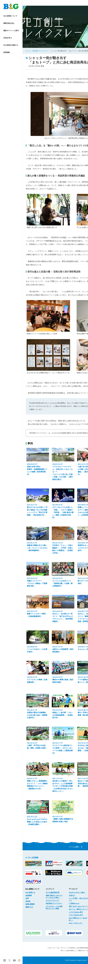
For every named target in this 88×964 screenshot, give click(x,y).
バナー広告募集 (32, 857)
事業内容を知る (8, 23)
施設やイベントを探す (11, 30)
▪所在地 (27, 901)
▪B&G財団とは (30, 892)
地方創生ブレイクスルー (40, 51)
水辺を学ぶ (7, 38)
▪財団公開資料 (30, 904)
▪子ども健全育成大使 (52, 892)
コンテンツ (50, 889)
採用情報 (6, 52)
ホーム (28, 51)
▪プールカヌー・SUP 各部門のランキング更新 (54, 907)
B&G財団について (10, 16)
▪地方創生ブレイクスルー (54, 903)
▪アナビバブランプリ (52, 900)
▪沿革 (27, 898)
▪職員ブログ (29, 907)
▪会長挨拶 (28, 895)
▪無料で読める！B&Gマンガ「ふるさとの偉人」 (54, 897)
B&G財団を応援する (10, 45)
